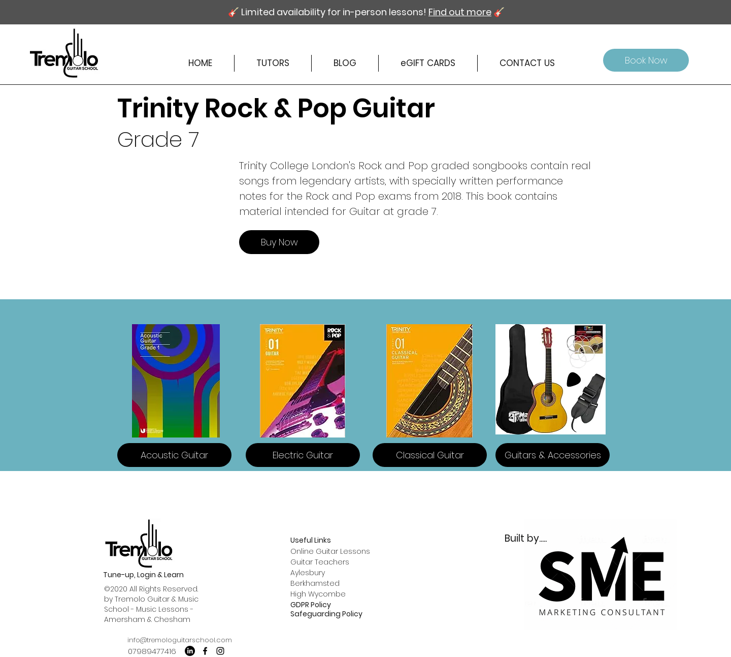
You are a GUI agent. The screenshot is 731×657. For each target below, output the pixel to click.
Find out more (459, 12)
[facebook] (205, 651)
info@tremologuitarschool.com (179, 640)
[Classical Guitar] (430, 455)
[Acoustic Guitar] (174, 455)
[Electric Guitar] (303, 455)
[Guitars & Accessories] (552, 455)
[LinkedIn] (190, 651)
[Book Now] (646, 60)
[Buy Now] (279, 242)
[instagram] (220, 651)
